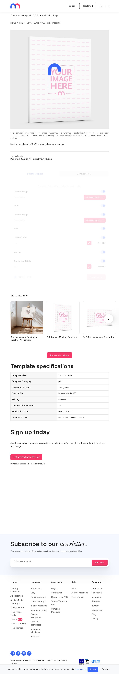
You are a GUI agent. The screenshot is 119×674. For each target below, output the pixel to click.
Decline (105, 669)
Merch (16, 619)
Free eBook (77, 597)
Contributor (56, 592)
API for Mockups (79, 592)
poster (77, 133)
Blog (94, 614)
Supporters (97, 610)
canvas (19, 133)
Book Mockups (38, 597)
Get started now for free (26, 457)
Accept (93, 669)
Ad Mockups (16, 595)
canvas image (41, 133)
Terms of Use (53, 660)
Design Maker (17, 607)
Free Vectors (16, 628)
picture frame (66, 133)
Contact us (97, 588)
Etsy (33, 592)
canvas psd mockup (79, 135)
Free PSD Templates (36, 623)
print (21, 23)
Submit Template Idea (59, 603)
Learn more (81, 669)
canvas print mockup (98, 135)
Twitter (95, 605)
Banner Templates (36, 616)
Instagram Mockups (35, 631)
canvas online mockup (21, 135)
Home (13, 23)
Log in (72, 6)
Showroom (36, 588)
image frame (54, 133)
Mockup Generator (15, 590)
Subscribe (99, 562)
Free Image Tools (16, 613)
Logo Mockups (38, 601)
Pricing (95, 618)
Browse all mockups (59, 355)
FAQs (74, 588)
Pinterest (96, 601)
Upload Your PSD (59, 597)
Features (35, 636)
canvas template (63, 135)
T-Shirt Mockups (39, 605)
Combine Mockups (55, 610)
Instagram (96, 597)
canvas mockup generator (98, 133)
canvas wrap (28, 133)
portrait (13, 138)
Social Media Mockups (16, 602)
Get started (87, 6)
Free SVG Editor (18, 623)
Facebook (97, 592)
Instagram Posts (39, 610)
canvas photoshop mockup (43, 135)
